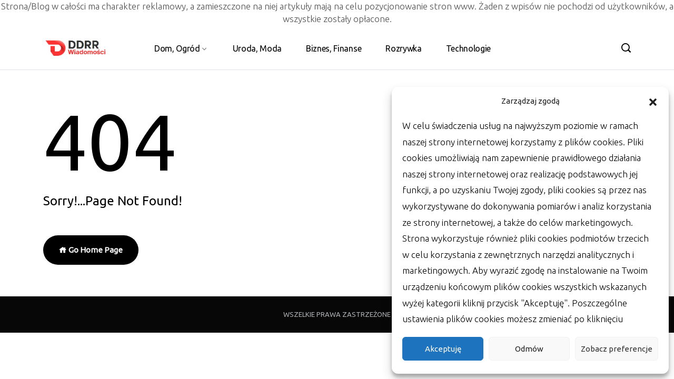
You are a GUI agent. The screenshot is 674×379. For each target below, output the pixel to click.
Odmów (529, 348)
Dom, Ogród (177, 48)
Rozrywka (403, 48)
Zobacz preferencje (616, 348)
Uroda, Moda (257, 48)
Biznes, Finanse (333, 48)
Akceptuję (443, 348)
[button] (653, 101)
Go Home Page (91, 249)
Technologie (468, 48)
